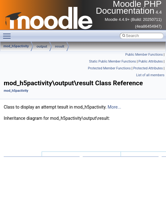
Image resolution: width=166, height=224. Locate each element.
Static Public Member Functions (112, 61)
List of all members (150, 75)
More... (114, 107)
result (59, 46)
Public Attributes (150, 61)
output (41, 46)
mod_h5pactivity (16, 91)
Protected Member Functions (109, 68)
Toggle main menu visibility (8, 33)
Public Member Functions (144, 55)
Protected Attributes (148, 68)
